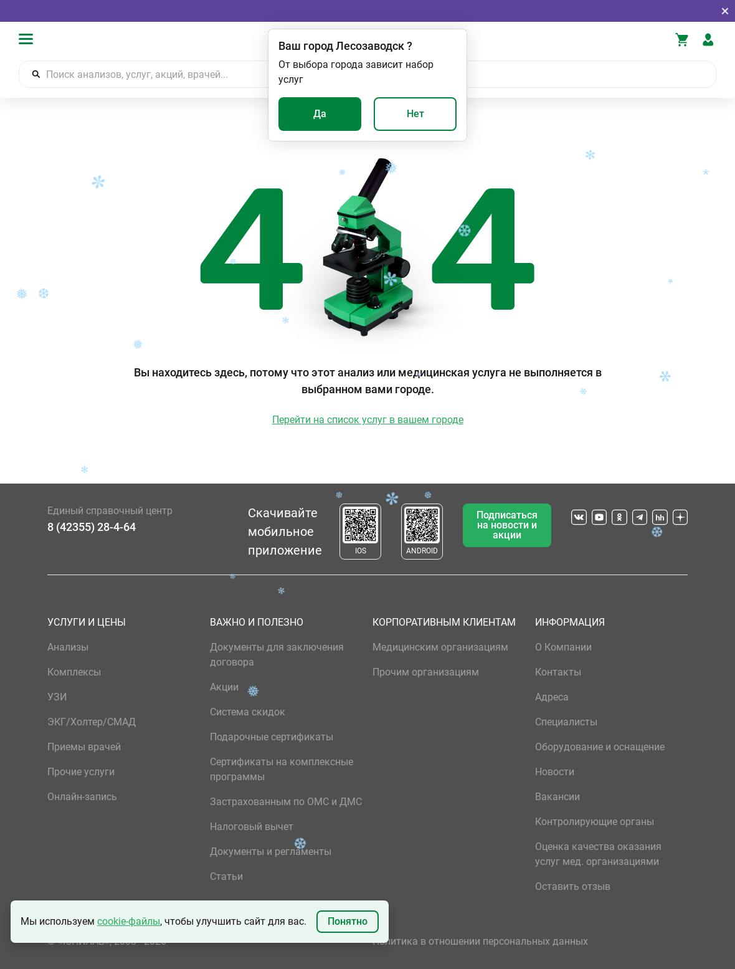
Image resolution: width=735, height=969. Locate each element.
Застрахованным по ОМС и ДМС (286, 802)
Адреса (552, 697)
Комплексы (74, 672)
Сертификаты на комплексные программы (281, 769)
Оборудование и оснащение (600, 747)
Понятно (348, 921)
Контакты (558, 672)
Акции (224, 687)
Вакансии (557, 797)
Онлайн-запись (82, 797)
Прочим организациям (425, 672)
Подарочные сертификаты (271, 737)
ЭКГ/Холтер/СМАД (91, 722)
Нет (415, 114)
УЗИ (57, 697)
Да (319, 114)
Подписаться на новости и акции (507, 525)
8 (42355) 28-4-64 (91, 526)
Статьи (226, 876)
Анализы (67, 647)
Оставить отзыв (572, 886)
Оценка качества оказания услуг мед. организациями (598, 854)
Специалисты (566, 722)
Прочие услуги (81, 772)
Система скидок (247, 712)
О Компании (563, 647)
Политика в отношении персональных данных (480, 941)
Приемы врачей (84, 747)
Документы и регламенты (270, 851)
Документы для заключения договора (277, 654)
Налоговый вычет (251, 827)
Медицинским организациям (440, 647)
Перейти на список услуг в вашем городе (367, 420)
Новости (554, 772)
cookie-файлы (128, 921)
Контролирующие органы (594, 822)
